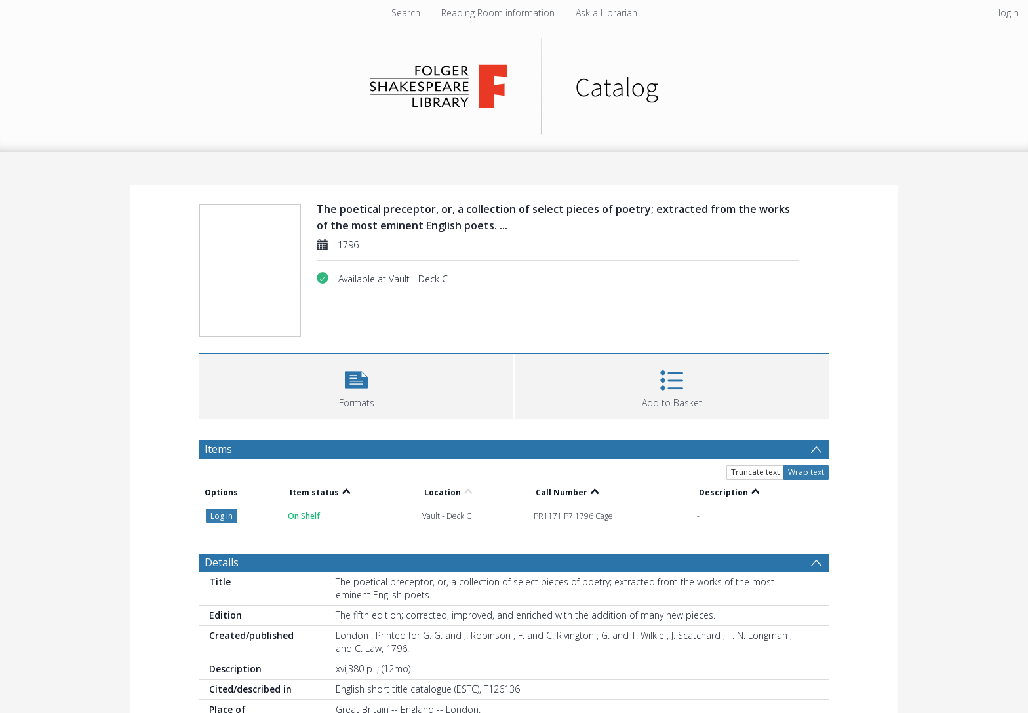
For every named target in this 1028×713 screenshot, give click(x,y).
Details (222, 562)
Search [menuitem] (405, 13)
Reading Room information (498, 13)
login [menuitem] (1008, 13)
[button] (356, 385)
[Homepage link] (514, 82)
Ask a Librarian (606, 13)
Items (218, 449)
